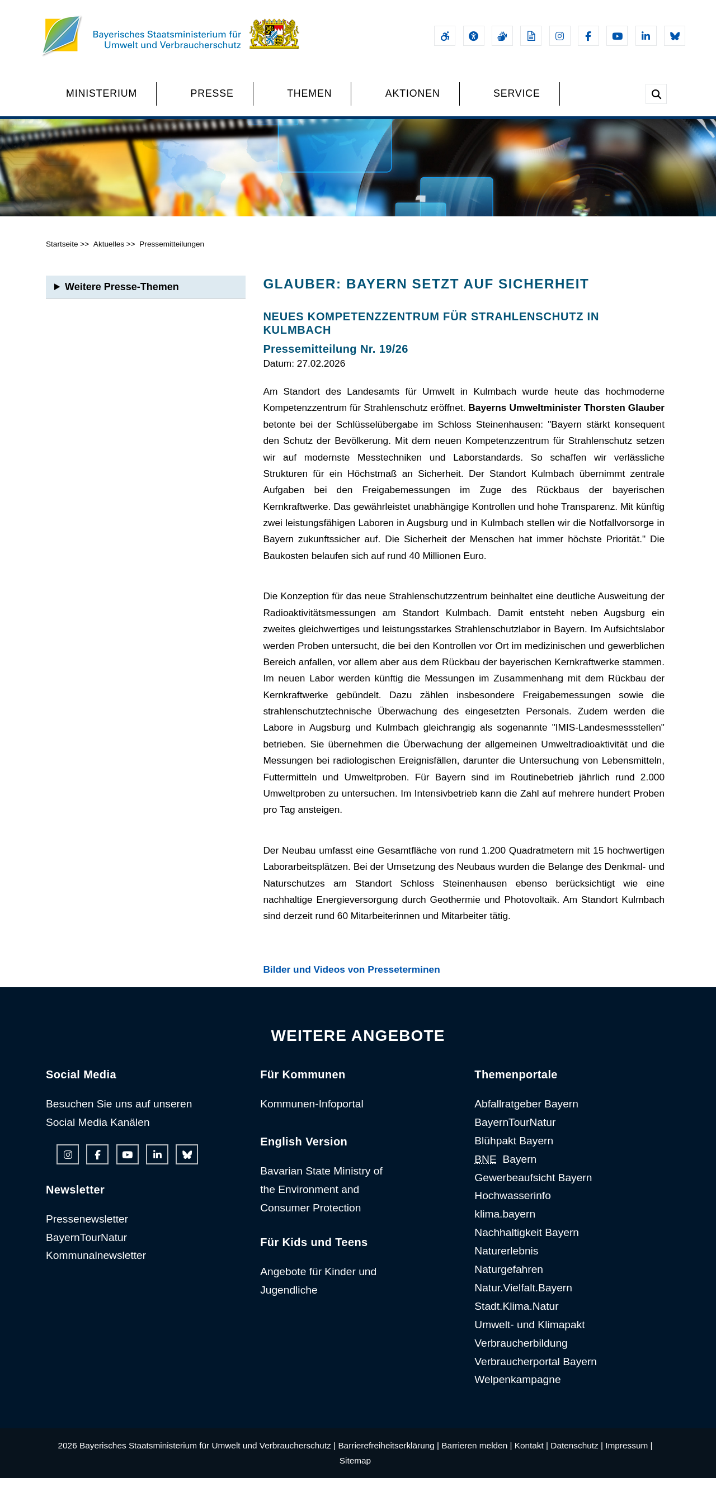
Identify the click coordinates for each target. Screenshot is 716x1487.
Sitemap (355, 1469)
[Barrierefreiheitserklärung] (444, 36)
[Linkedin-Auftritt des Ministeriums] (646, 36)
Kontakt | (531, 1454)
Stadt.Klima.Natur (516, 1315)
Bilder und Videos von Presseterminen (351, 978)
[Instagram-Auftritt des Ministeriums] (560, 36)
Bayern (505, 1168)
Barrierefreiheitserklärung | (388, 1454)
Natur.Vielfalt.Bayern (523, 1297)
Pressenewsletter (87, 1228)
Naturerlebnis (506, 1260)
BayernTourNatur (86, 1246)
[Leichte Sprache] (530, 36)
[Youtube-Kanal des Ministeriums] (617, 36)
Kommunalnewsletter (96, 1264)
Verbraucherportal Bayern (535, 1370)
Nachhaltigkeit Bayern (526, 1241)
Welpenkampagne (517, 1388)
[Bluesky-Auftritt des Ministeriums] (674, 36)
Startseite (62, 253)
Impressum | (628, 1454)
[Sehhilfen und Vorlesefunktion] (473, 36)
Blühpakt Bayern (513, 1149)
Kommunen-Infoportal (312, 1113)
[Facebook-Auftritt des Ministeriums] (588, 36)
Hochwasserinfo (512, 1204)
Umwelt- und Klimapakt (529, 1333)
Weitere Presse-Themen (122, 295)
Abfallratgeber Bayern (526, 1113)
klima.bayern (504, 1223)
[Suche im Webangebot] (656, 94)
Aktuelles (108, 253)
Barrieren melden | (476, 1454)
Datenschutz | (576, 1454)
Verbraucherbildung (520, 1352)
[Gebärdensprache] (502, 36)
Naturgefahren (508, 1278)
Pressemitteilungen (171, 253)
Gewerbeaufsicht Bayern (533, 1186)
